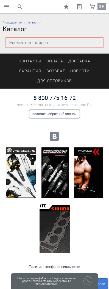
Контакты (30, 61)
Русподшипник (12, 22)
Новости (80, 71)
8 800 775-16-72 (54, 97)
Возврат (55, 71)
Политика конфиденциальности (54, 267)
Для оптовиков (54, 81)
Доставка (79, 61)
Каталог (32, 22)
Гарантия (30, 71)
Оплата (54, 61)
